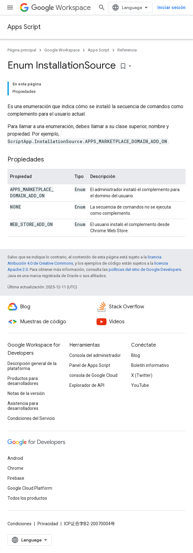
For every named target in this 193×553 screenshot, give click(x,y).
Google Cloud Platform (29, 488)
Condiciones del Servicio (31, 418)
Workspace (61, 7)
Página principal (21, 50)
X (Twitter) (141, 375)
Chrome (15, 468)
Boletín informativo (150, 365)
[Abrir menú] (10, 7)
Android (15, 458)
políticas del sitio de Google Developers (145, 269)
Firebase (15, 478)
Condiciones (19, 523)
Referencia (127, 50)
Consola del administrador (95, 355)
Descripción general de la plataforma (32, 366)
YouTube (140, 385)
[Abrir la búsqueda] (102, 7)
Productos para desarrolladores (22, 381)
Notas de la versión (26, 393)
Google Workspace (62, 50)
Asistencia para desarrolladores (22, 406)
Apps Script (24, 27)
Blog (135, 355)
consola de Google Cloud (93, 375)
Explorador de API (86, 385)
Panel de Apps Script (89, 365)
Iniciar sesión (171, 7)
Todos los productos (27, 498)
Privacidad (47, 523)
